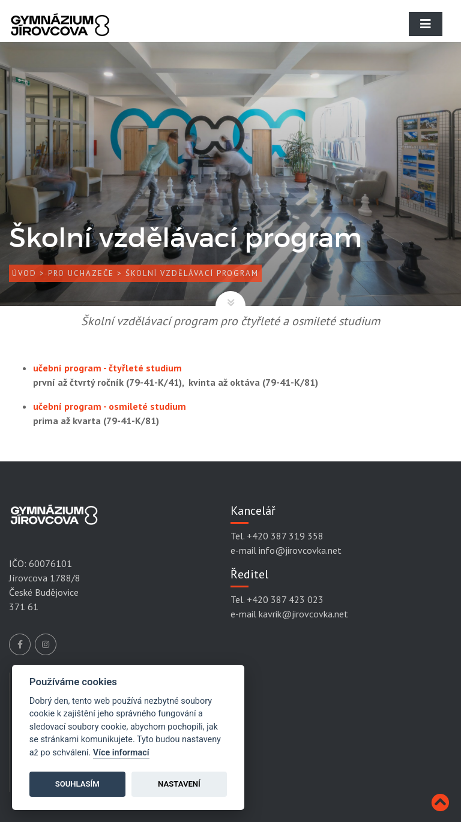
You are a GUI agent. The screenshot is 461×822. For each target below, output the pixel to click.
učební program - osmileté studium (109, 406)
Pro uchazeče (81, 273)
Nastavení (179, 783)
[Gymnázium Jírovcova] (60, 33)
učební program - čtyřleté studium (107, 368)
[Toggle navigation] (425, 24)
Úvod (24, 273)
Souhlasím (77, 783)
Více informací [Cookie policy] (121, 753)
